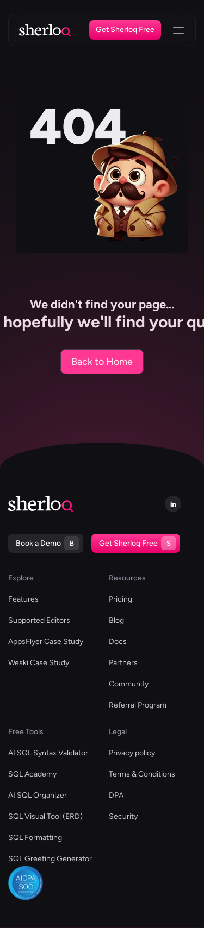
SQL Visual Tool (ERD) (45, 816)
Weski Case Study (38, 662)
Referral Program (137, 705)
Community (129, 684)
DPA (116, 795)
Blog (116, 620)
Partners (123, 662)
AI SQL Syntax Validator (48, 752)
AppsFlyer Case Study (45, 641)
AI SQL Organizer (37, 795)
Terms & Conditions (142, 774)
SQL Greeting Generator (50, 858)
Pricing (120, 599)
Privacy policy (132, 752)
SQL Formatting (35, 837)
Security (123, 816)
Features (23, 599)
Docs (118, 641)
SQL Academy (32, 774)
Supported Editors (39, 620)
